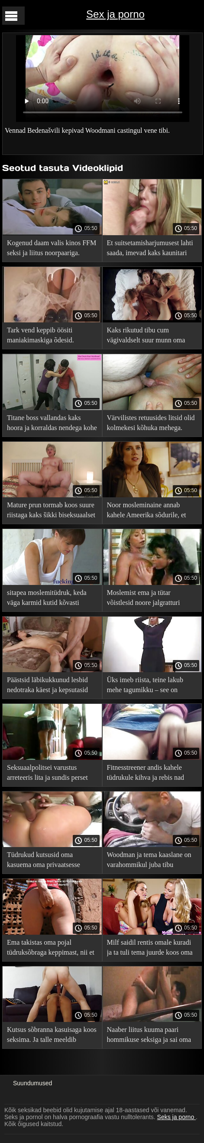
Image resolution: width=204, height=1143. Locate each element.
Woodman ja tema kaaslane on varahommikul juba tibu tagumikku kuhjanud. (149, 861)
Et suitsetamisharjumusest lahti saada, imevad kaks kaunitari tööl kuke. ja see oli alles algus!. (151, 249)
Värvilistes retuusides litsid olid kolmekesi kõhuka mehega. (151, 422)
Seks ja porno (176, 1116)
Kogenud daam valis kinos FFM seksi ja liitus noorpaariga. (51, 247)
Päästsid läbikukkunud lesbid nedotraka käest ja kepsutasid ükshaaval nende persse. (47, 686)
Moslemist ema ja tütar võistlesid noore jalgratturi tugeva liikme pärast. (143, 599)
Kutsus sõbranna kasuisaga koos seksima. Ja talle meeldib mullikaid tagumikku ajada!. (52, 1036)
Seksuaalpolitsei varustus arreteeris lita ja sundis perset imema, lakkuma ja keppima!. (48, 774)
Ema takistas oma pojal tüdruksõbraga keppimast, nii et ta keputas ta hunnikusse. (50, 949)
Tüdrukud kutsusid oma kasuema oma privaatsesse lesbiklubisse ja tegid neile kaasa (43, 861)
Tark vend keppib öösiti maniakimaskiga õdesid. (40, 335)
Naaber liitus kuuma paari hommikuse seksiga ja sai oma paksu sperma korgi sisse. (149, 1036)
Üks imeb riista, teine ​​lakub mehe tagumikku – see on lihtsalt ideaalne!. (145, 686)
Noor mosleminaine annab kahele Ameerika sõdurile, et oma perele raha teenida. (146, 511)
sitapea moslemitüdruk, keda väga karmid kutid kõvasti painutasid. (47, 599)
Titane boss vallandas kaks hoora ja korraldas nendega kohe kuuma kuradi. (52, 424)
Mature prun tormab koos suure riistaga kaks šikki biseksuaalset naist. (51, 511)
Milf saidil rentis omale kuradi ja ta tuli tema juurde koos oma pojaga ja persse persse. (150, 949)
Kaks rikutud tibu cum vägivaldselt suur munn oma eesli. (146, 336)
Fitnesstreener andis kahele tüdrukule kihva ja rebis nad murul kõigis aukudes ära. (146, 774)
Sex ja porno (115, 14)
